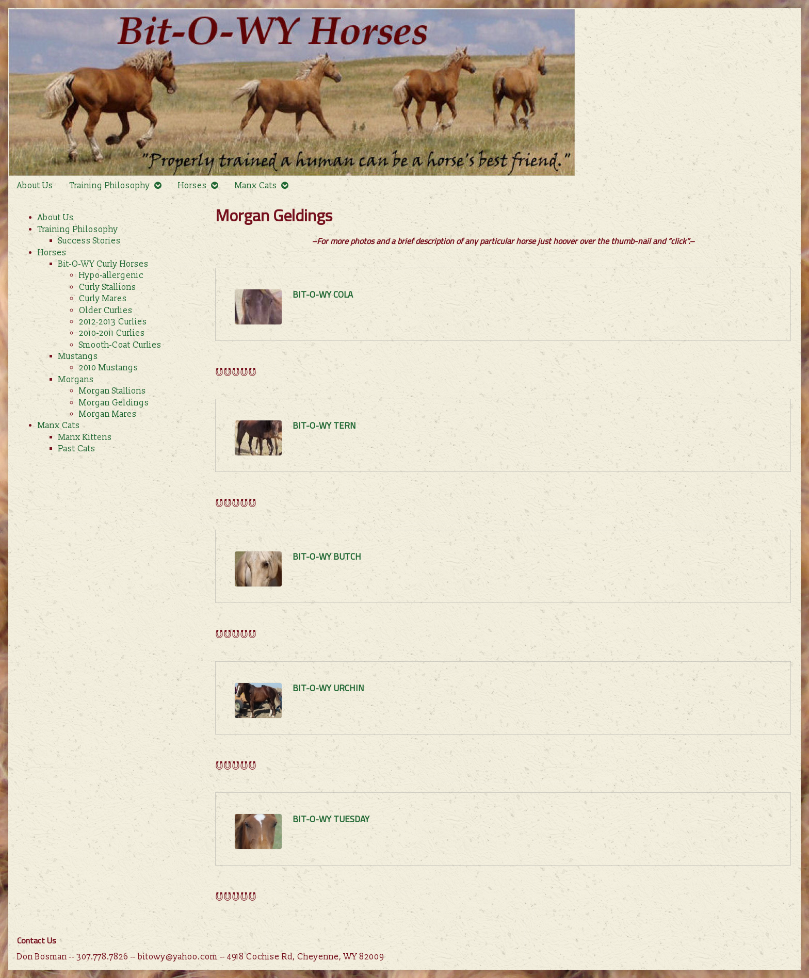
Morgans (76, 379)
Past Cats (76, 449)
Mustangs (78, 356)
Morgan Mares (108, 414)
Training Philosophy (110, 186)
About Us (35, 186)
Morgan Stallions (112, 391)
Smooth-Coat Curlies (120, 345)
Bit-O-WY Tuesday (331, 819)
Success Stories (89, 241)
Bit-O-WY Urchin (328, 688)
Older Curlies (106, 310)
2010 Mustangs (108, 368)
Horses (192, 186)
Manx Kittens (85, 437)
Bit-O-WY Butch (327, 556)
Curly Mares (103, 299)
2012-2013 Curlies (113, 322)
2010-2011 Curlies (112, 333)
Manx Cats (256, 186)
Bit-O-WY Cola (323, 294)
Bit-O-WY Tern (324, 425)
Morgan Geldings (114, 403)
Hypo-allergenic (111, 275)
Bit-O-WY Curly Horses (103, 264)
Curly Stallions (107, 287)
